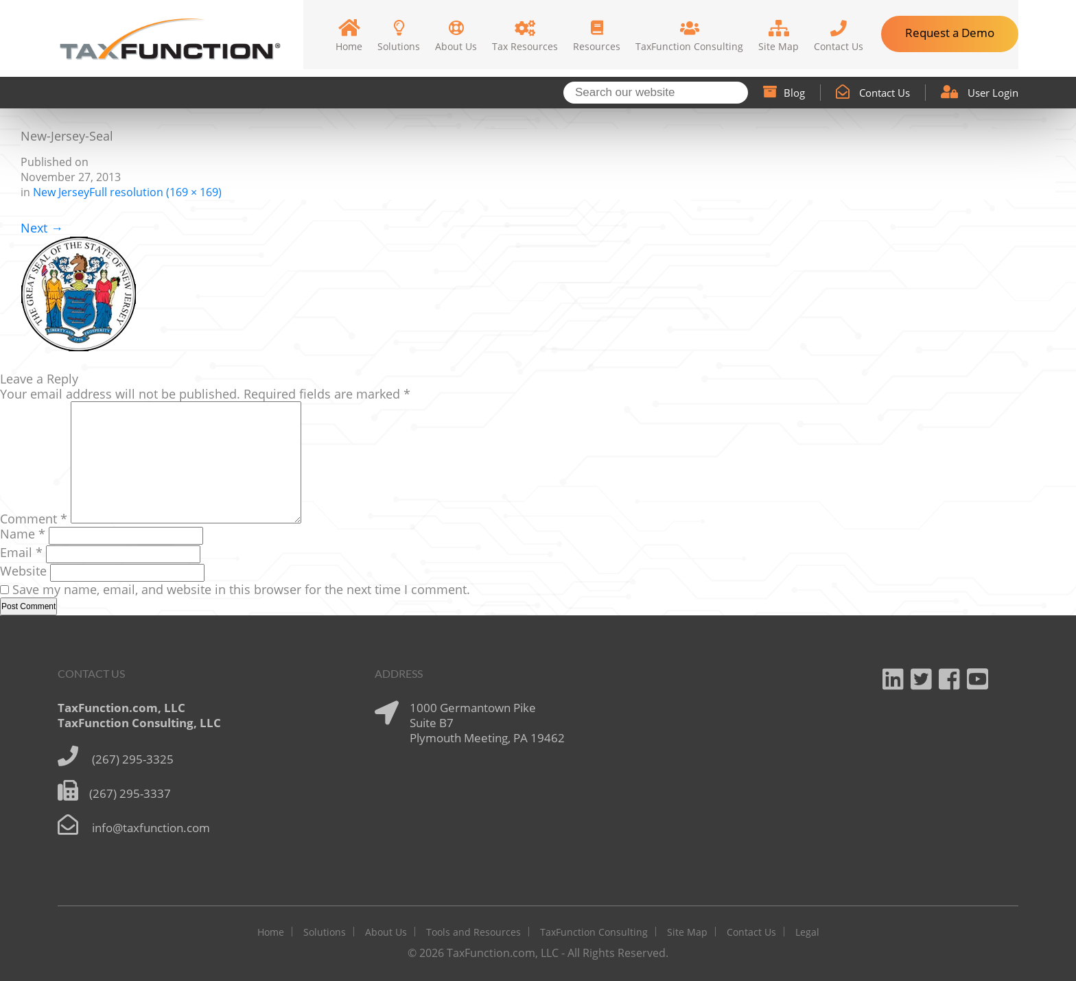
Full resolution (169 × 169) (155, 192)
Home (270, 931)
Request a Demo (949, 32)
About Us (386, 931)
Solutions (324, 931)
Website (23, 570)
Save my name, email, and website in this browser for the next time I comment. (241, 589)
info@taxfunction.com (151, 828)
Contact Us (873, 92)
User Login (979, 92)
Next (42, 228)
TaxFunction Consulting (594, 931)
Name (22, 533)
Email (21, 552)
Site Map (687, 931)
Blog (784, 92)
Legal (807, 931)
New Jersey (61, 192)
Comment (33, 518)
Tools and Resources (473, 931)
